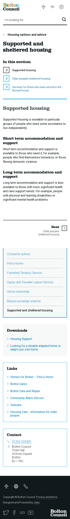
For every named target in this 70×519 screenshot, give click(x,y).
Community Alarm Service (27, 398)
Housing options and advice (26, 34)
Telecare (15, 405)
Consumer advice (18, 254)
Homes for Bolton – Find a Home (31, 377)
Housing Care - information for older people (33, 413)
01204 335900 (21, 441)
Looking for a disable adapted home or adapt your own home (35, 347)
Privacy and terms (46, 497)
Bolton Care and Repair (25, 391)
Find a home (15, 263)
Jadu (37, 502)
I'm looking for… (14, 20)
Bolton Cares (18, 384)
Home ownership (18, 291)
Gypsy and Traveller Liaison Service (30, 282)
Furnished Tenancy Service (24, 273)
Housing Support (21, 339)
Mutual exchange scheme (24, 301)
